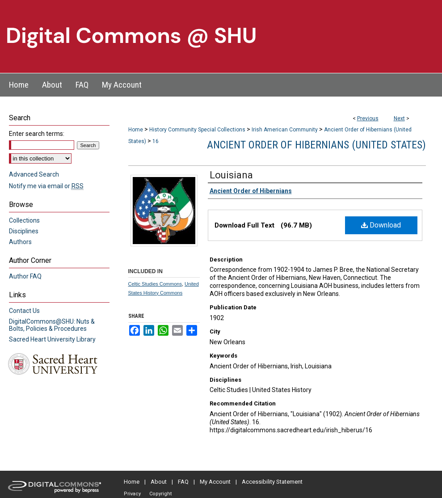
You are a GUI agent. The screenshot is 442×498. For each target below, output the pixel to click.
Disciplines (23, 231)
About (159, 481)
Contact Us (24, 310)
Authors (20, 241)
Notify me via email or (46, 186)
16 (155, 141)
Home (135, 130)
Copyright (160, 494)
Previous (368, 118)
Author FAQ (25, 276)
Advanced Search (34, 174)
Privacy (132, 494)
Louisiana (231, 175)
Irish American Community (285, 130)
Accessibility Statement (272, 481)
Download (381, 225)
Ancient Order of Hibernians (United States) (316, 145)
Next (399, 118)
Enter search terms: (36, 133)
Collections (24, 220)
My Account (215, 481)
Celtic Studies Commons (155, 284)
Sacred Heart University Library (52, 339)
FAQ (183, 481)
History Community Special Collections (197, 130)
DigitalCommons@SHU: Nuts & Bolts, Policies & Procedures (52, 325)
